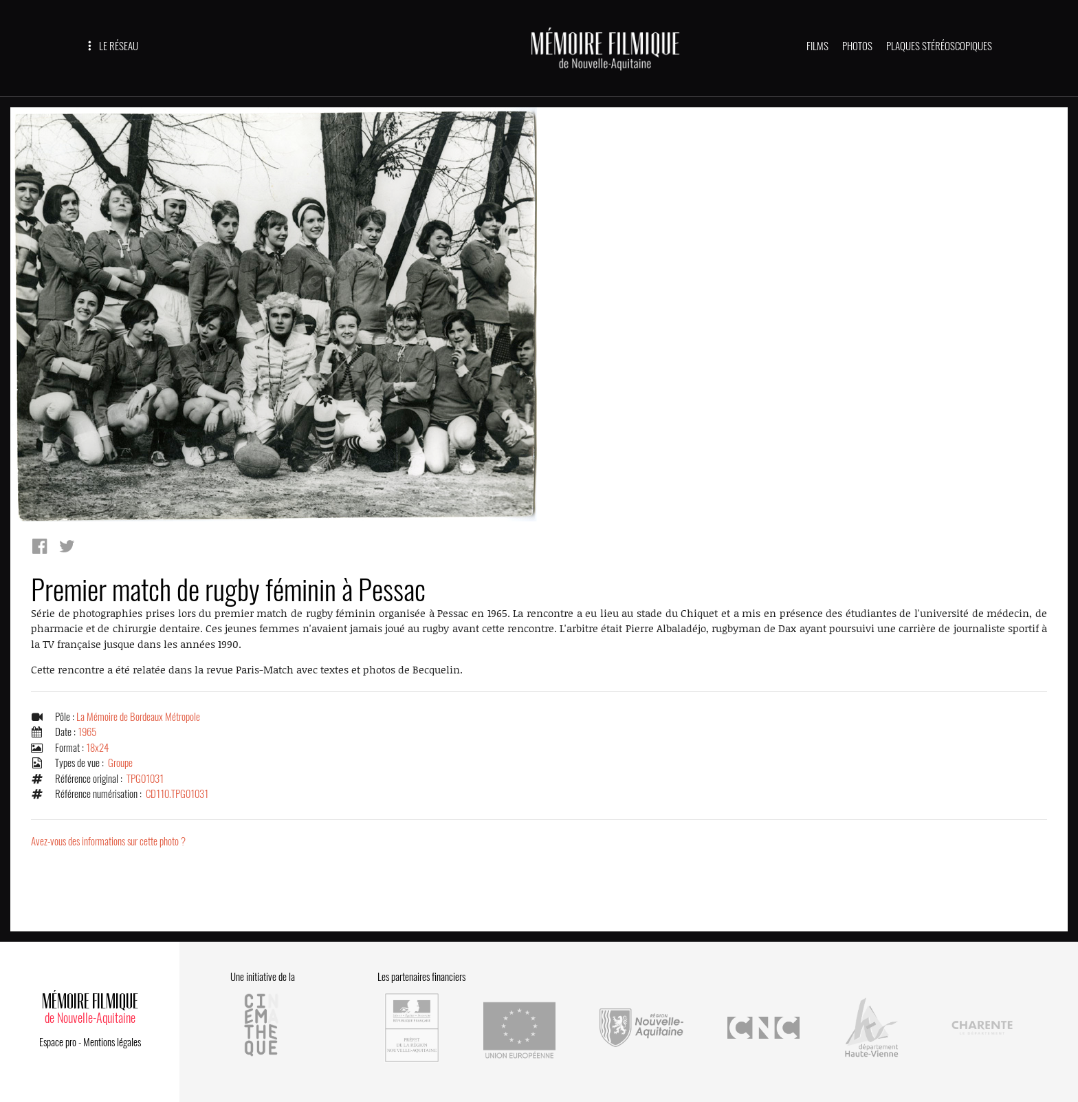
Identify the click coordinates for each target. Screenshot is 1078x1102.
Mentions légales (112, 1042)
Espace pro (57, 1042)
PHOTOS (857, 46)
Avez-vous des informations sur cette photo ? (108, 841)
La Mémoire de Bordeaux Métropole (138, 717)
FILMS (817, 46)
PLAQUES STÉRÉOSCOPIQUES (939, 46)
